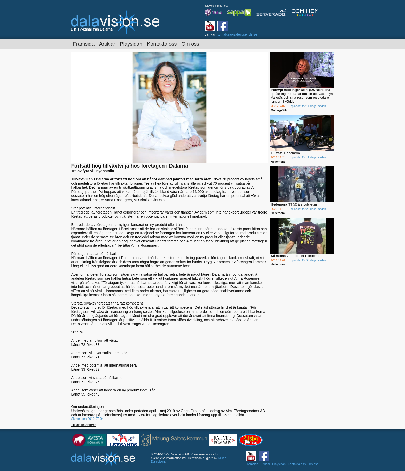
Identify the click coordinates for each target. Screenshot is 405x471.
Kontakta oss (162, 44)
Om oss (190, 44)
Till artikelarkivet (83, 425)
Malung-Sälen (280, 110)
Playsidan (131, 44)
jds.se (253, 34)
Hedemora (278, 161)
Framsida (84, 44)
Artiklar (107, 44)
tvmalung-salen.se (232, 34)
